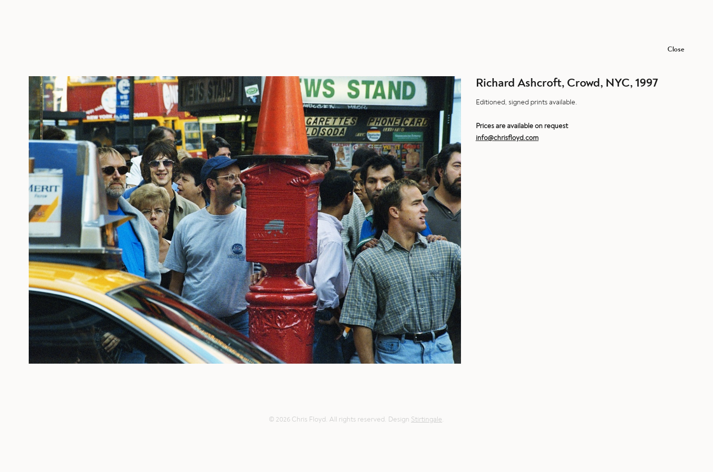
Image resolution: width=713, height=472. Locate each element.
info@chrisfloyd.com (507, 138)
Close (675, 49)
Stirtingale (426, 419)
